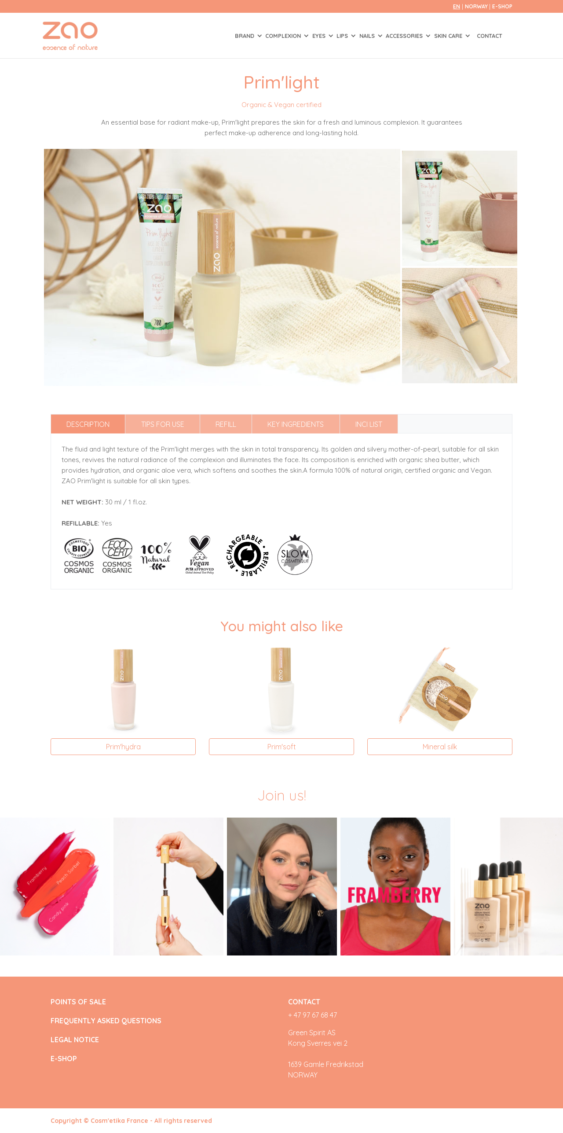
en (456, 6)
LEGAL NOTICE (75, 1040)
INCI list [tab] (368, 424)
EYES (319, 35)
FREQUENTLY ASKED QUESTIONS (106, 1021)
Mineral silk (440, 746)
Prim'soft (281, 746)
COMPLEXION (284, 35)
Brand (245, 35)
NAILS (368, 35)
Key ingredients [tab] (295, 424)
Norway (477, 6)
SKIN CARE (449, 35)
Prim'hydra (123, 746)
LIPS (343, 35)
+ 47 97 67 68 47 (312, 1015)
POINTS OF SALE (78, 1002)
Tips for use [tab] (162, 424)
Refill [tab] (226, 424)
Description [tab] (88, 424)
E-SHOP (502, 6)
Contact (489, 35)
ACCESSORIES (405, 35)
